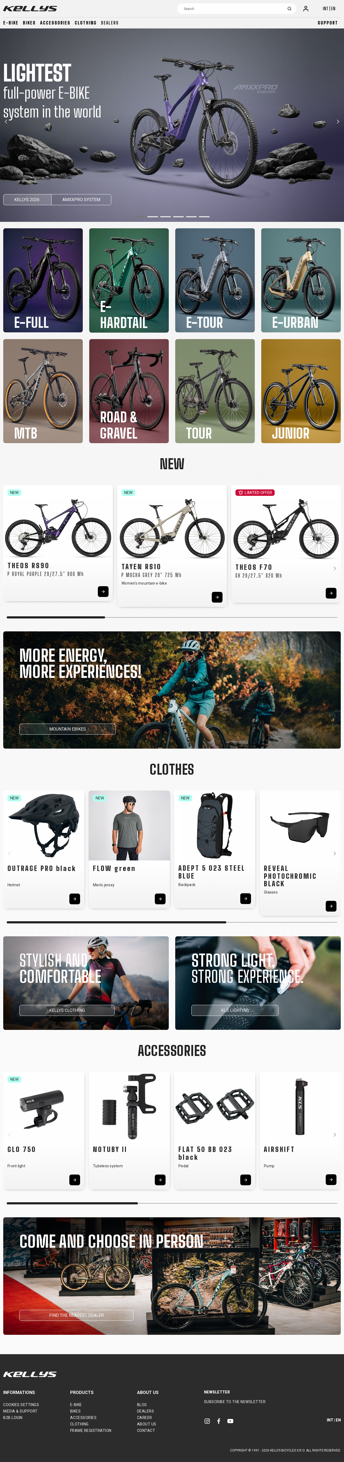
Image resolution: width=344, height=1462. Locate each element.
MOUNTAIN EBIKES (67, 729)
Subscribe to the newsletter (235, 1402)
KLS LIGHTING (235, 1010)
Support (328, 22)
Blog (142, 1405)
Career (144, 1417)
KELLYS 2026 (27, 199)
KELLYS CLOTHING (67, 1010)
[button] (139, 216)
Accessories (55, 22)
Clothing (86, 22)
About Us (146, 1424)
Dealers (110, 22)
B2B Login (13, 1417)
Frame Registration (91, 1430)
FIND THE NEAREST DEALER (76, 1315)
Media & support (20, 1411)
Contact (146, 1430)
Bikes (29, 22)
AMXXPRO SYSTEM (81, 199)
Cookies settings (21, 1405)
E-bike (11, 22)
